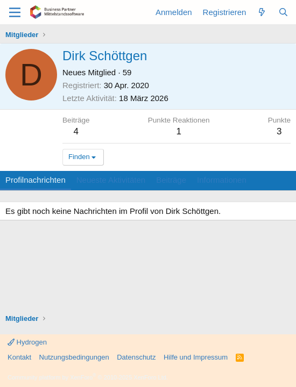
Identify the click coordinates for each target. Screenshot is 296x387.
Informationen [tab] (221, 179)
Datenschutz (136, 357)
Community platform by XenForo (88, 377)
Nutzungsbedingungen (74, 357)
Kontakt (19, 357)
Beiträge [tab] (171, 179)
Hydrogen (27, 342)
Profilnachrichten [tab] (35, 179)
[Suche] (283, 12)
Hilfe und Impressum (196, 357)
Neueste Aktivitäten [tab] (110, 179)
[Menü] (14, 12)
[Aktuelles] (261, 12)
